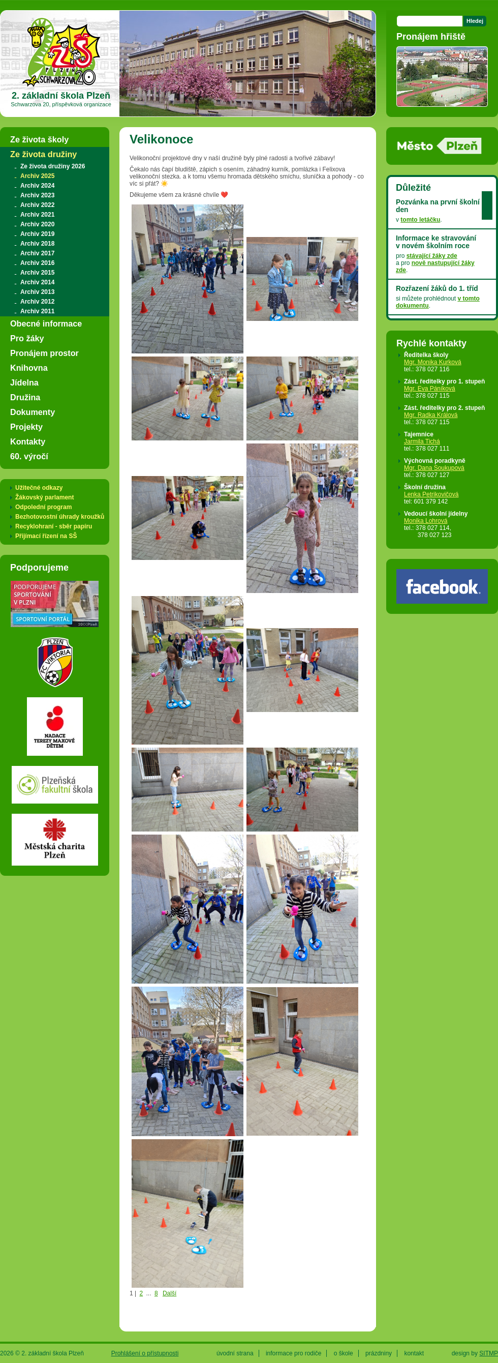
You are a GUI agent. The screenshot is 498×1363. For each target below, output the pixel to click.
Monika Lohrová (425, 520)
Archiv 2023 (37, 195)
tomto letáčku (420, 219)
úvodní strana (235, 1353)
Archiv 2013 (37, 291)
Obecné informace (46, 323)
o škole (343, 1353)
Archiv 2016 (37, 262)
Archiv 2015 (37, 272)
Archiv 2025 (37, 176)
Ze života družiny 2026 (52, 166)
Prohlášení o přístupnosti (145, 1353)
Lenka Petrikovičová (431, 494)
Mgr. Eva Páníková (429, 388)
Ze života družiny (43, 154)
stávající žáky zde (432, 255)
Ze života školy (39, 139)
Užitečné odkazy (39, 487)
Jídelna (24, 382)
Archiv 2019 (37, 234)
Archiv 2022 (37, 205)
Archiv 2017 (37, 253)
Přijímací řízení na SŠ (46, 536)
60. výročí (29, 456)
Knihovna (29, 367)
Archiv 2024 (37, 185)
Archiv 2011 (37, 311)
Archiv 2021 (37, 214)
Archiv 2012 (37, 301)
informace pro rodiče (293, 1353)
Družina (25, 397)
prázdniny (378, 1353)
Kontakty (27, 441)
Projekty (26, 426)
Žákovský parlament (44, 497)
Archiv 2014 (37, 282)
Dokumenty (32, 412)
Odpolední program (43, 507)
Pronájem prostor (44, 353)
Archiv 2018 (37, 243)
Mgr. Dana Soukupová (434, 467)
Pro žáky (27, 338)
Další (169, 1293)
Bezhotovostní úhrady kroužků (59, 516)
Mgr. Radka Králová (430, 415)
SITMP (488, 1353)
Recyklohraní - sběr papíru (53, 526)
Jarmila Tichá (422, 441)
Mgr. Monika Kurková (432, 362)
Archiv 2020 (37, 224)
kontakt (414, 1353)
